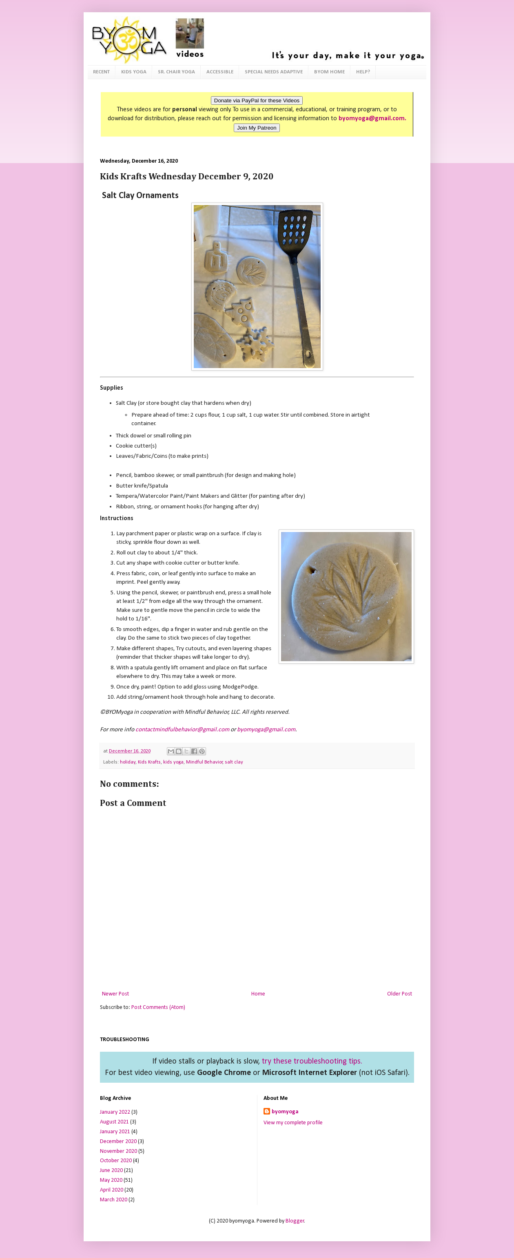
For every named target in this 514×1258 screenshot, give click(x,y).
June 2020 (111, 1171)
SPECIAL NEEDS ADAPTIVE (274, 72)
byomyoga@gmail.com (266, 729)
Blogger (295, 1221)
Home (258, 994)
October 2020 (116, 1161)
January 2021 (115, 1132)
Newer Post (115, 994)
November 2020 (118, 1151)
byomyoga (285, 1112)
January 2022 (115, 1112)
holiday (127, 762)
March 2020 (113, 1200)
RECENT (101, 72)
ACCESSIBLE (219, 72)
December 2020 (118, 1142)
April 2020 (111, 1190)
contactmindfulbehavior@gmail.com (182, 729)
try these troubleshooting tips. (312, 1061)
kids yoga (173, 762)
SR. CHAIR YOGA (176, 72)
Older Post (399, 994)
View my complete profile (293, 1123)
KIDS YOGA (133, 72)
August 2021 (114, 1122)
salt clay (234, 762)
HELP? (363, 72)
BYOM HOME (329, 72)
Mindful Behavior (204, 762)
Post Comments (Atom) (158, 1007)
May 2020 (111, 1180)
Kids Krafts (149, 762)
